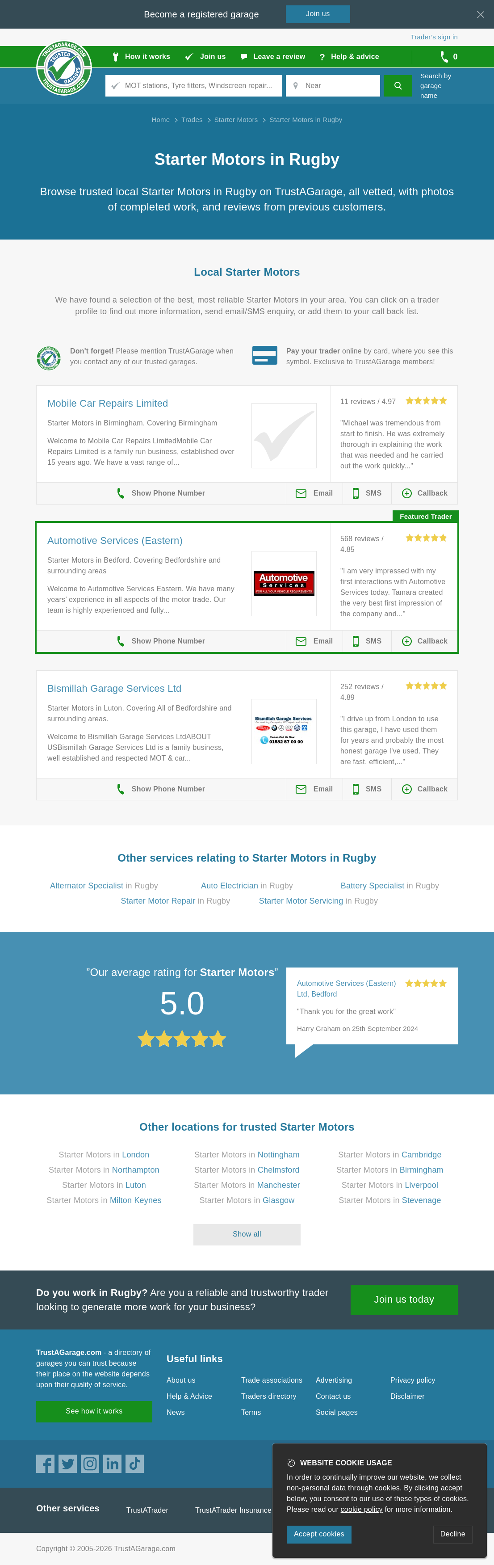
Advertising (334, 1380)
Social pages (337, 1412)
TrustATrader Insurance (233, 1510)
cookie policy (362, 1509)
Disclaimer (407, 1396)
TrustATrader (147, 1510)
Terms (251, 1412)
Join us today (404, 1299)
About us (181, 1380)
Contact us (333, 1396)
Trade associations (271, 1380)
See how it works (94, 1411)
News (176, 1412)
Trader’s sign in (434, 37)
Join (318, 13)
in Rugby (104, 885)
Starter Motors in (104, 1154)
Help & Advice (189, 1396)
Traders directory (269, 1396)
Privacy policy (412, 1380)
